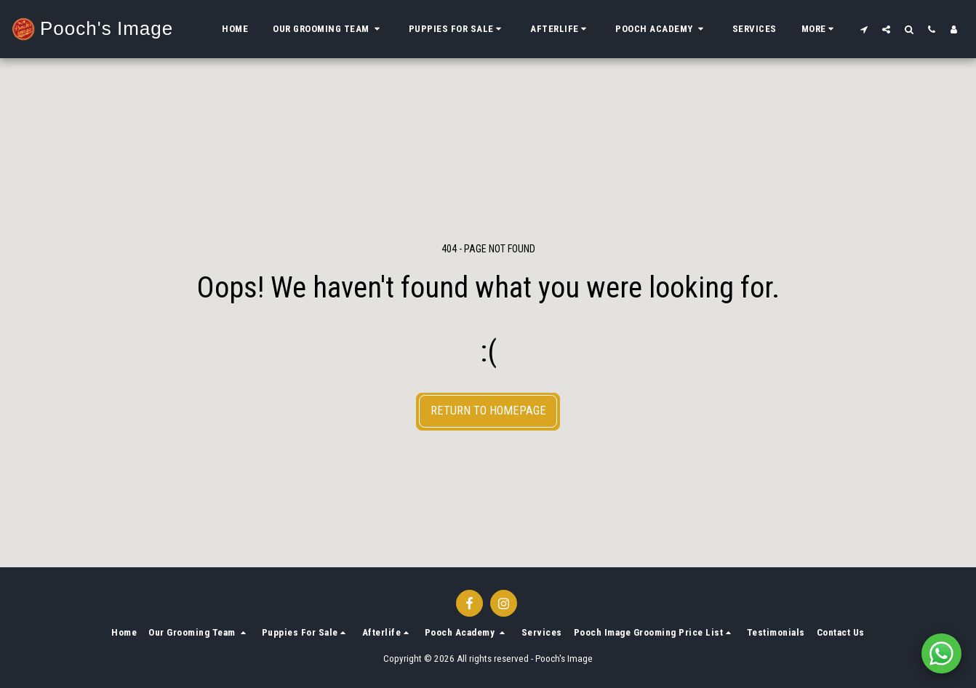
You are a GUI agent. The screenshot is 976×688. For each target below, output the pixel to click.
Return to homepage (488, 410)
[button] (328, 29)
